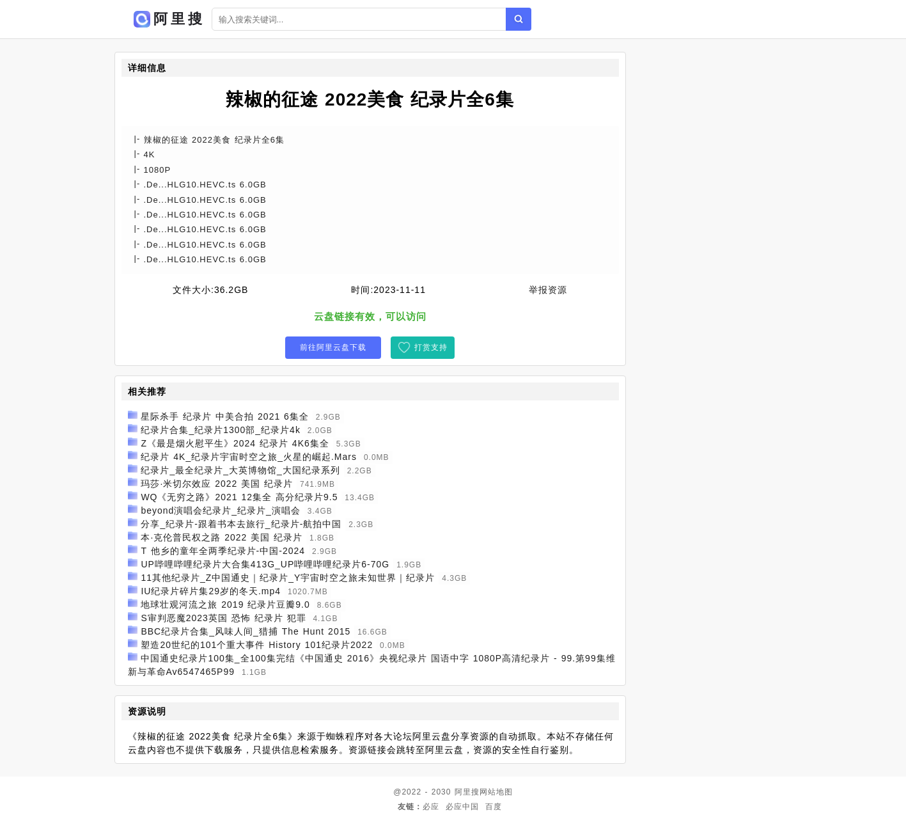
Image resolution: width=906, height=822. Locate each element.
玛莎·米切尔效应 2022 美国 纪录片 (217, 483)
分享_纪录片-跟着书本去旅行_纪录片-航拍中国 (241, 524)
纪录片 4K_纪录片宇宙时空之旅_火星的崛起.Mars (249, 457)
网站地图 (496, 791)
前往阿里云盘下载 (333, 347)
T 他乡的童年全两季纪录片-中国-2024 (223, 551)
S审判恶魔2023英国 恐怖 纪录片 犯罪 (223, 618)
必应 (431, 806)
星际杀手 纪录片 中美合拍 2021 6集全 (225, 416)
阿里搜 (467, 791)
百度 (493, 806)
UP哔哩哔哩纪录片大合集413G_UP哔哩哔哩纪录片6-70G (265, 564)
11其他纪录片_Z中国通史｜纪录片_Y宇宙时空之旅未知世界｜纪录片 (288, 578)
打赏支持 (431, 347)
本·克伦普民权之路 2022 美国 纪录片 (221, 537)
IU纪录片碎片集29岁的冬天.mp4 (211, 591)
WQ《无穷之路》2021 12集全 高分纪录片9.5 (239, 497)
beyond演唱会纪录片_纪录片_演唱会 (221, 510)
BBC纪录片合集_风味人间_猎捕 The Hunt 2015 (245, 631)
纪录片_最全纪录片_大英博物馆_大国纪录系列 (240, 470)
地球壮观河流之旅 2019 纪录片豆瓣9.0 (225, 604)
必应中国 (462, 806)
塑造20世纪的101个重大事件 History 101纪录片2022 (257, 645)
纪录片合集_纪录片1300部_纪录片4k (221, 430)
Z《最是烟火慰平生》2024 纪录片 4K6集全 (235, 443)
